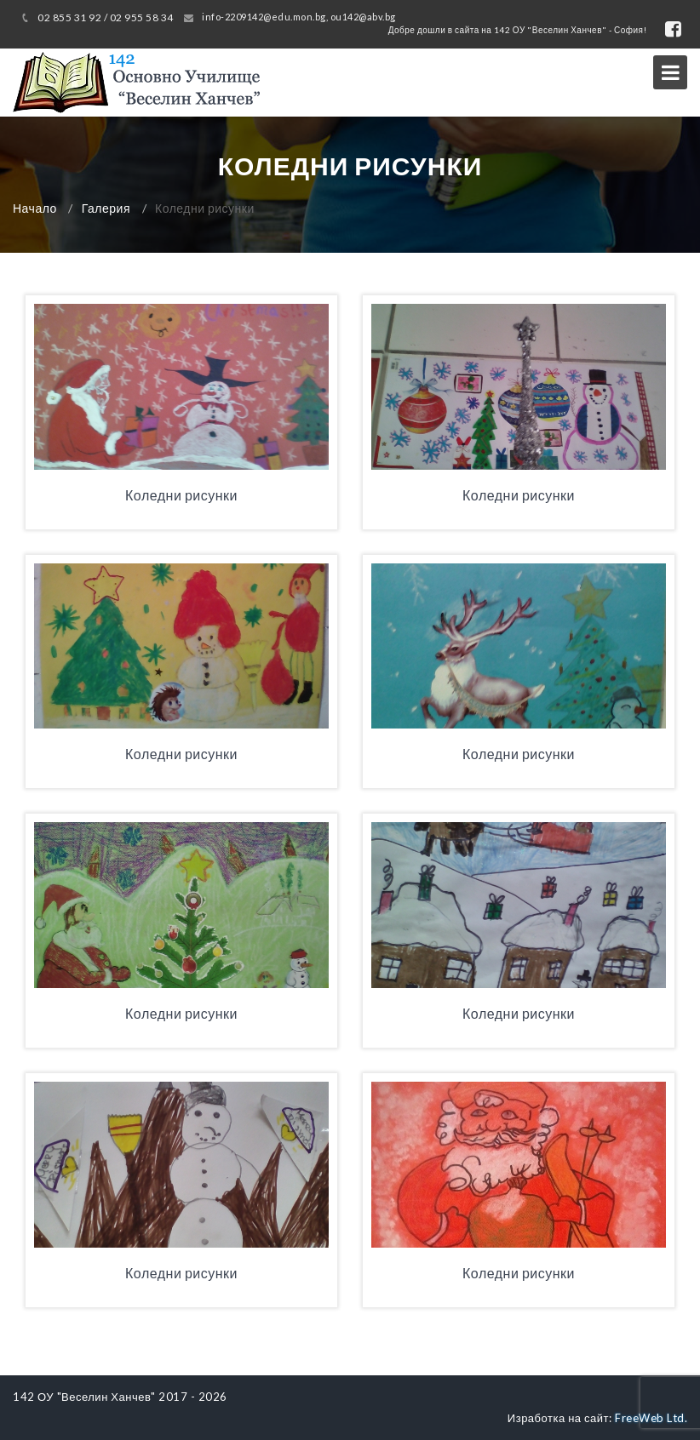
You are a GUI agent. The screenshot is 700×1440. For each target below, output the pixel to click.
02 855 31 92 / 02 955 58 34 (105, 17)
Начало (35, 208)
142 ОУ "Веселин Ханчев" (84, 1396)
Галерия (106, 208)
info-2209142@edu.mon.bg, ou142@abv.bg (299, 16)
